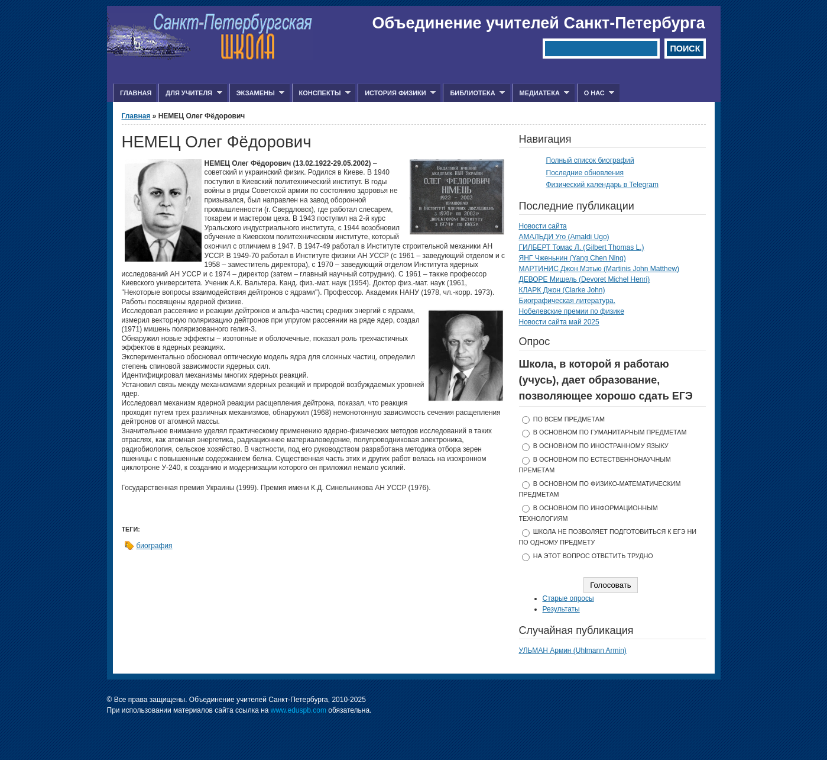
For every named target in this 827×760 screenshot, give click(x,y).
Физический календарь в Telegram (602, 185)
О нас (596, 93)
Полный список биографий (590, 160)
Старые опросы (568, 598)
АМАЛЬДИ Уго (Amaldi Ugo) (564, 237)
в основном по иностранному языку (601, 445)
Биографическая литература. (567, 301)
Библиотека (474, 93)
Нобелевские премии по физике (571, 311)
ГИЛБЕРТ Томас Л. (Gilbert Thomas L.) (581, 247)
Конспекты (321, 93)
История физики (397, 93)
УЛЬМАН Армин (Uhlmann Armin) (573, 650)
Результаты (561, 609)
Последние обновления (585, 173)
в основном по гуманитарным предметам (610, 432)
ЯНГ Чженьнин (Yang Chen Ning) (572, 258)
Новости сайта (543, 226)
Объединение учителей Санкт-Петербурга (538, 23)
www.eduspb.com (298, 710)
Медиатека (541, 93)
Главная (135, 92)
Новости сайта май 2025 (559, 322)
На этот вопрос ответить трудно (593, 555)
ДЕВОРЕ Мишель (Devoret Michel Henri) (584, 279)
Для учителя (190, 93)
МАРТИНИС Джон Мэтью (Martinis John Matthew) (599, 269)
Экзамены (257, 93)
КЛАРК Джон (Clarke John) (562, 290)
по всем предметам (569, 419)
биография (155, 546)
